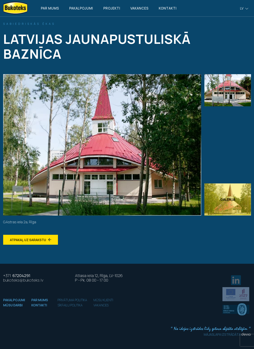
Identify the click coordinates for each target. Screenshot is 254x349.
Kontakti (168, 8)
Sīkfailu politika (70, 305)
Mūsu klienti (103, 300)
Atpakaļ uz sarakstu (30, 240)
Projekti (111, 8)
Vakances (139, 8)
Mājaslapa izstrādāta (227, 334)
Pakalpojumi (81, 8)
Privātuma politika (72, 300)
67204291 (16, 275)
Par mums (50, 8)
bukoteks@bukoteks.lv (23, 280)
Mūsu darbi (13, 305)
